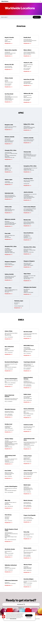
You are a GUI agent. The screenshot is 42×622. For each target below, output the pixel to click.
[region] (19, 616)
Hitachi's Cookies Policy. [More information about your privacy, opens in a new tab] (13, 618)
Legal (36, 618)
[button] (3, 616)
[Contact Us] (37, 17)
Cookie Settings (28, 617)
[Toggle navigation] (40, 1)
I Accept (28, 615)
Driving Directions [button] (8, 43)
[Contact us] (21, 608)
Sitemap (38, 618)
